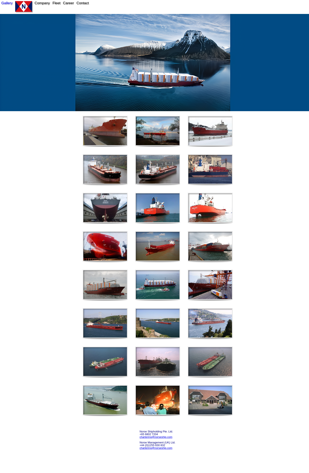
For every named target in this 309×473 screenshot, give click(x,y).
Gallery (7, 3)
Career (68, 3)
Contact (82, 3)
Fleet (57, 3)
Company (42, 3)
